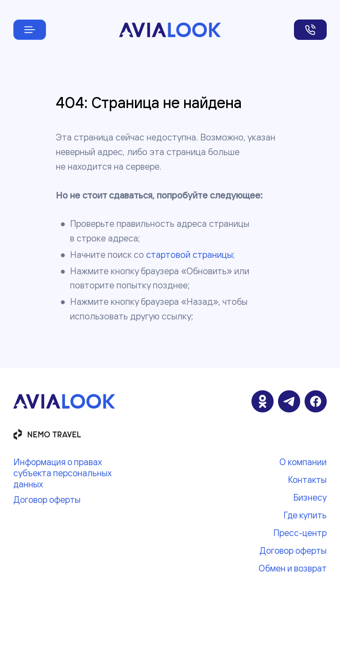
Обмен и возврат (293, 568)
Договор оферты (47, 499)
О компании (303, 461)
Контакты (307, 479)
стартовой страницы (189, 254)
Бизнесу (310, 497)
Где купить (305, 515)
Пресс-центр (300, 532)
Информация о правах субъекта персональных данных (62, 473)
